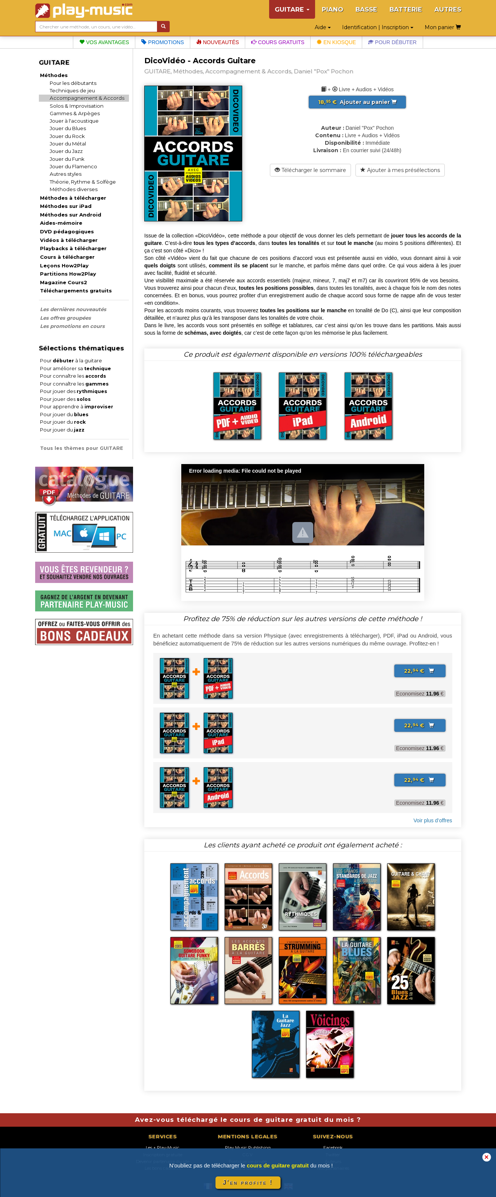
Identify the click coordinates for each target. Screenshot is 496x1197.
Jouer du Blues (68, 128)
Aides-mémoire (61, 223)
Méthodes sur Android (70, 215)
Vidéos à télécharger (69, 240)
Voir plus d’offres (432, 820)
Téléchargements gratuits (76, 291)
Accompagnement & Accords (87, 98)
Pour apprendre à (76, 406)
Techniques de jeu (72, 90)
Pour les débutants (73, 83)
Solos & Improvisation (77, 106)
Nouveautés (217, 42)
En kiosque (336, 42)
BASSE (366, 9)
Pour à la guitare (71, 360)
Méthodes (54, 75)
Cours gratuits (277, 42)
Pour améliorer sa (75, 368)
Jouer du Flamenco (73, 166)
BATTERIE (405, 9)
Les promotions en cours (72, 326)
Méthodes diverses (74, 189)
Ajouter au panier (357, 102)
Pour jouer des (73, 391)
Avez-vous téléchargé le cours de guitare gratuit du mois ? (248, 1119)
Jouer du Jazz (66, 151)
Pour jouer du (64, 414)
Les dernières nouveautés (73, 309)
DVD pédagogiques (67, 231)
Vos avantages (104, 42)
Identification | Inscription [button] (377, 27)
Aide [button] (323, 27)
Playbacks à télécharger (73, 248)
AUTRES (447, 9)
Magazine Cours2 (63, 282)
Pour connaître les (73, 376)
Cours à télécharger (67, 257)
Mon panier (443, 27)
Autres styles (65, 174)
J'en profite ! (248, 1182)
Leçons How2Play (64, 265)
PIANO (332, 9)
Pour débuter (392, 42)
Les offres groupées (65, 318)
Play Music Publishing (248, 1147)
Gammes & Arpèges (75, 113)
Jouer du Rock (67, 136)
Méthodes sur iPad (66, 206)
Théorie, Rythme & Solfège (83, 182)
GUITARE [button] (292, 9)
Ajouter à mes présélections (400, 170)
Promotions (162, 42)
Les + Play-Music (162, 1147)
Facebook (333, 1147)
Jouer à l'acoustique (74, 121)
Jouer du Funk (67, 159)
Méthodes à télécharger (73, 198)
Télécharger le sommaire (310, 170)
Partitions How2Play (68, 274)
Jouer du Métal (68, 144)
